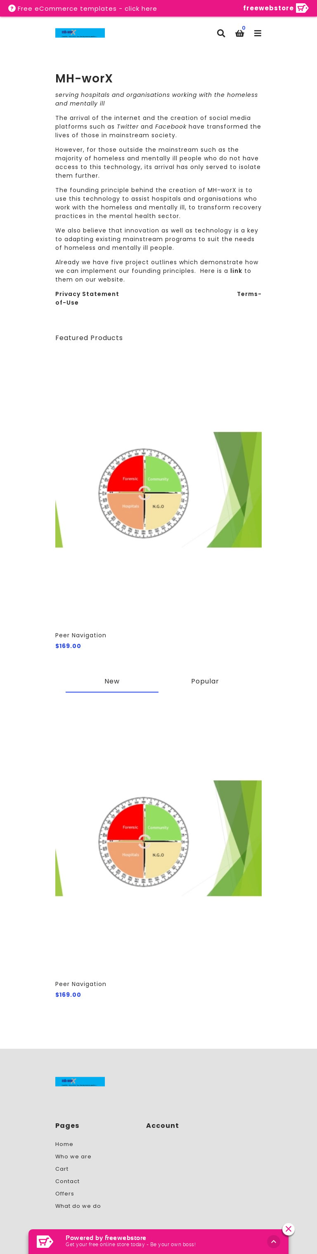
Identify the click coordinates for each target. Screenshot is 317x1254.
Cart (62, 1168)
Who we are (73, 1156)
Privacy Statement (87, 294)
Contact (67, 1181)
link (236, 271)
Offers (64, 1193)
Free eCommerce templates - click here (87, 8)
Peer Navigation (80, 635)
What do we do (78, 1205)
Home (64, 1144)
